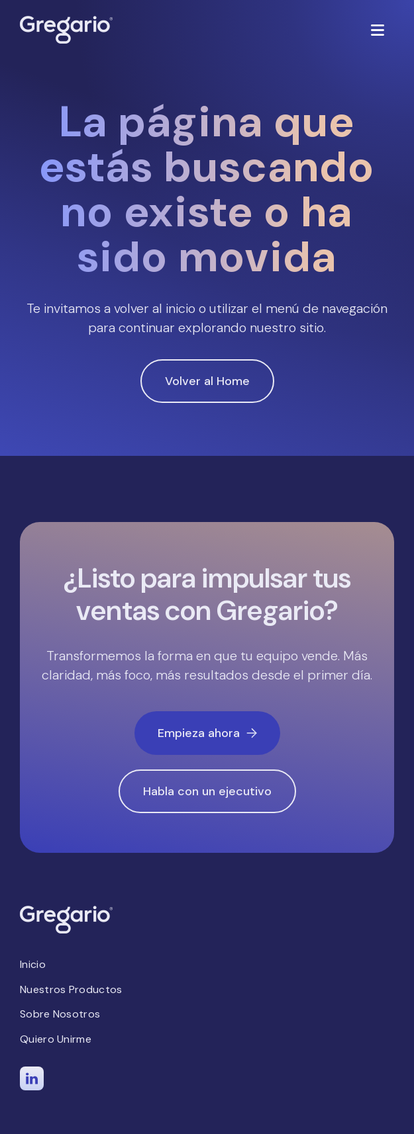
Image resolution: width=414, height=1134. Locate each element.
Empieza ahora (207, 733)
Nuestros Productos (71, 989)
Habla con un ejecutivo (207, 791)
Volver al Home (207, 381)
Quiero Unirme (55, 1039)
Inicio (33, 964)
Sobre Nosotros (60, 1014)
